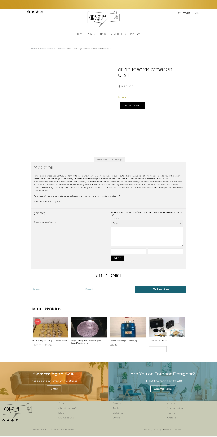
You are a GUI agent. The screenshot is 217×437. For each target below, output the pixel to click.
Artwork (172, 403)
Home (80, 34)
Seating (118, 403)
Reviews (135, 34)
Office (116, 418)
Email (54, 389)
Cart (197, 13)
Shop (91, 34)
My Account (184, 13)
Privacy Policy (151, 430)
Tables (117, 408)
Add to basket (132, 105)
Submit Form (163, 389)
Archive (172, 418)
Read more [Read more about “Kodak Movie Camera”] (158, 349)
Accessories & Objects (52, 48)
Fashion (172, 413)
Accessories (175, 408)
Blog (103, 34)
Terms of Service (172, 430)
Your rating (116, 218)
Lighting (118, 413)
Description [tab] (102, 160)
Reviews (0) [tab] (117, 160)
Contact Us (118, 34)
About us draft (67, 408)
